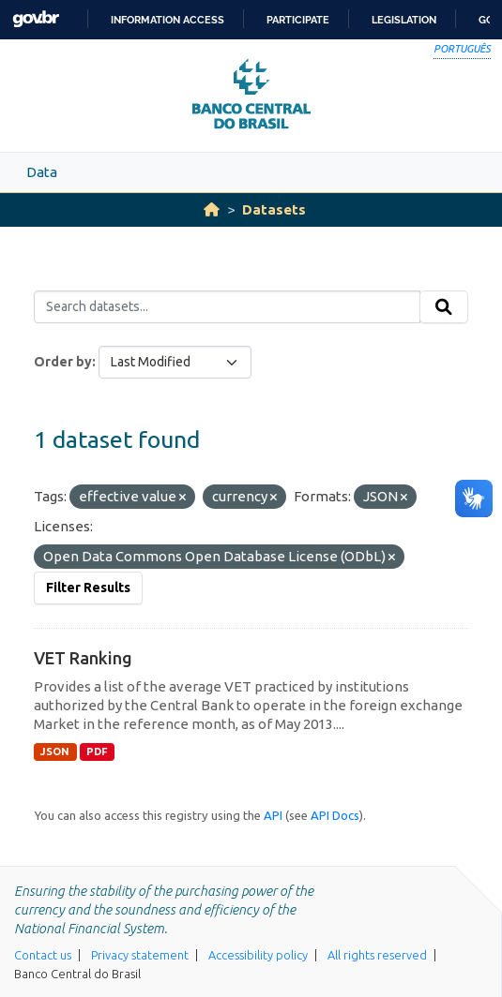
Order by (63, 361)
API (273, 815)
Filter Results (88, 587)
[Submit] (443, 307)
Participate (297, 19)
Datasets (274, 209)
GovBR (35, 19)
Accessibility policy (258, 954)
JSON (54, 751)
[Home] (212, 209)
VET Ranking (83, 657)
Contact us (42, 954)
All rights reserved (377, 954)
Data (41, 172)
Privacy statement (140, 954)
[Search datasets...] (227, 307)
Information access (167, 19)
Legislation (404, 19)
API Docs (335, 815)
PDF (97, 751)
